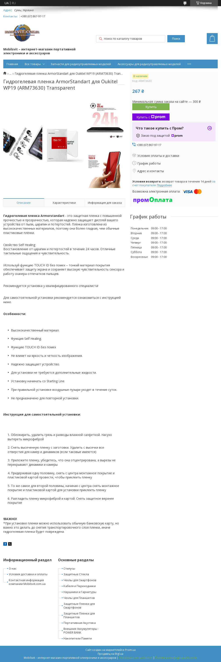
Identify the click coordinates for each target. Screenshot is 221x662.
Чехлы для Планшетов (79, 598)
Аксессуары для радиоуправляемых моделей (149, 64)
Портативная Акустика (80, 623)
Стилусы (69, 568)
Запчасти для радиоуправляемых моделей (81, 64)
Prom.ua (130, 650)
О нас (12, 568)
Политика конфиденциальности (176, 658)
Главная (12, 64)
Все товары (33, 64)
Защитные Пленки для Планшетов (79, 615)
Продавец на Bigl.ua (110, 654)
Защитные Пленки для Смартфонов (79, 605)
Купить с (150, 117)
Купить (151, 106)
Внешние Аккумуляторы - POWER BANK (81, 630)
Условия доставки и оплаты (28, 574)
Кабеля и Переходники (80, 586)
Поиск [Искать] (176, 38)
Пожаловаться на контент (135, 658)
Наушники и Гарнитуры (80, 592)
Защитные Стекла (76, 574)
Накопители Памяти (78, 638)
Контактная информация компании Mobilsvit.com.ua (27, 582)
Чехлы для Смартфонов (80, 580)
